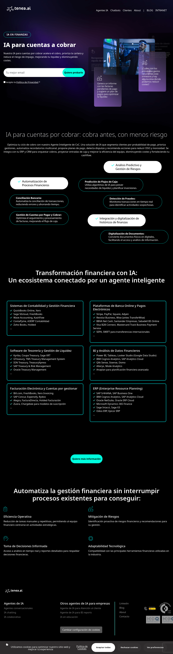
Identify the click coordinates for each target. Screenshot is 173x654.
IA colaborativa (12, 617)
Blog (121, 607)
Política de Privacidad (27, 82)
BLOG (150, 10)
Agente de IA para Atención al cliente (80, 608)
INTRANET (161, 10)
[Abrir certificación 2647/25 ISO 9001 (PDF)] (153, 619)
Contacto (124, 616)
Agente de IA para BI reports (76, 612)
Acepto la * (23, 82)
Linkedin (124, 603)
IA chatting (10, 612)
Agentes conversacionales (18, 608)
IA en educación (69, 617)
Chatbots (116, 10)
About (137, 10)
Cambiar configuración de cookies (81, 629)
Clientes (127, 10)
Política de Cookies (82, 647)
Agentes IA (102, 10)
